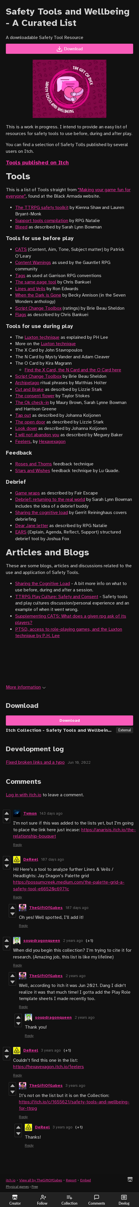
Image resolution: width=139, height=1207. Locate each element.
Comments (96, 1200)
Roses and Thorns (33, 464)
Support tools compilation (41, 221)
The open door (30, 422)
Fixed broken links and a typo (35, 762)
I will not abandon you (37, 435)
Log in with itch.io (23, 795)
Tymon (30, 813)
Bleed (21, 227)
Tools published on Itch (37, 162)
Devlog (124, 1200)
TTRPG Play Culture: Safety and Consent (56, 597)
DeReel (30, 859)
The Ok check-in (32, 402)
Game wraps (27, 493)
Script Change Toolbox (38, 308)
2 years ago (73, 940)
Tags (20, 276)
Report (71, 1180)
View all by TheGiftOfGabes (40, 1180)
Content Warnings (33, 262)
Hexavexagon (52, 441)
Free (34, 1186)
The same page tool (35, 282)
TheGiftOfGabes (46, 907)
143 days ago (51, 813)
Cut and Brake (29, 389)
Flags (20, 315)
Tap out (23, 415)
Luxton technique (41, 337)
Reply (17, 845)
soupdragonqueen (41, 940)
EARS (21, 532)
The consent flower (34, 396)
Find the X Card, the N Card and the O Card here (72, 370)
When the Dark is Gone (38, 295)
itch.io (10, 1180)
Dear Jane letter (31, 526)
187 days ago (52, 859)
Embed (85, 1180)
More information (26, 687)
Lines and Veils (30, 289)
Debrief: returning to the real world (50, 499)
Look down (26, 428)
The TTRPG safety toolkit (41, 207)
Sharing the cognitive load (41, 512)
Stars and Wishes (32, 471)
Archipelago (27, 383)
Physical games (17, 1186)
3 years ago (51, 1050)
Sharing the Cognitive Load (42, 583)
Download (69, 49)
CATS (21, 249)
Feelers (23, 441)
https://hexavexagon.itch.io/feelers (48, 1067)
